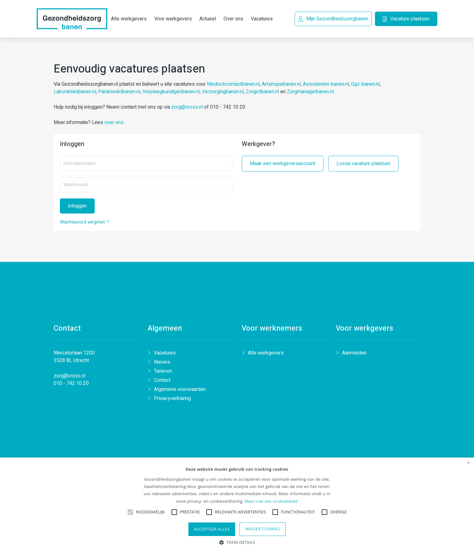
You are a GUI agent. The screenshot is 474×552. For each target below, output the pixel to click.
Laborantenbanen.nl (75, 92)
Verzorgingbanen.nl (223, 92)
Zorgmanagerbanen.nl (310, 92)
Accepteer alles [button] (212, 529)
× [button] (468, 463)
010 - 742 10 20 (71, 385)
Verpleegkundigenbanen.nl (171, 92)
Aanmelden (354, 354)
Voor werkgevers (173, 10)
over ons (114, 123)
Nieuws (162, 363)
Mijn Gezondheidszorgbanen (333, 19)
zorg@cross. (68, 377)
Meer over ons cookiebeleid (271, 501)
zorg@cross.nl (187, 107)
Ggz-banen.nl (365, 85)
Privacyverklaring (172, 400)
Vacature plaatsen (405, 19)
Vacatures (165, 354)
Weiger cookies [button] (262, 529)
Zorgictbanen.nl (262, 92)
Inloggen (77, 206)
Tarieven (163, 372)
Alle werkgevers (266, 354)
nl (83, 377)
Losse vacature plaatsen (363, 164)
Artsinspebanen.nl (281, 85)
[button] (237, 541)
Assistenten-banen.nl (326, 85)
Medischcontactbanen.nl (233, 85)
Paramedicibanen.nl (119, 92)
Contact (162, 382)
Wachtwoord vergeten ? (84, 222)
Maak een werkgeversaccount (282, 164)
